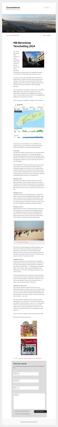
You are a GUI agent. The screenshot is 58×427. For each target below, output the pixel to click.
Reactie (16, 394)
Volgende (49, 35)
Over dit (13, 31)
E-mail (16, 380)
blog (25, 358)
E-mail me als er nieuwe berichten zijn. (22, 413)
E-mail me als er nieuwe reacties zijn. (22, 411)
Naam (16, 373)
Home (8, 31)
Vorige (44, 35)
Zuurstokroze (13, 7)
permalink (39, 358)
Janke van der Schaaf (24, 242)
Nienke (29, 358)
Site (15, 387)
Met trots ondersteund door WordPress (29, 421)
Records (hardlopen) (21, 31)
